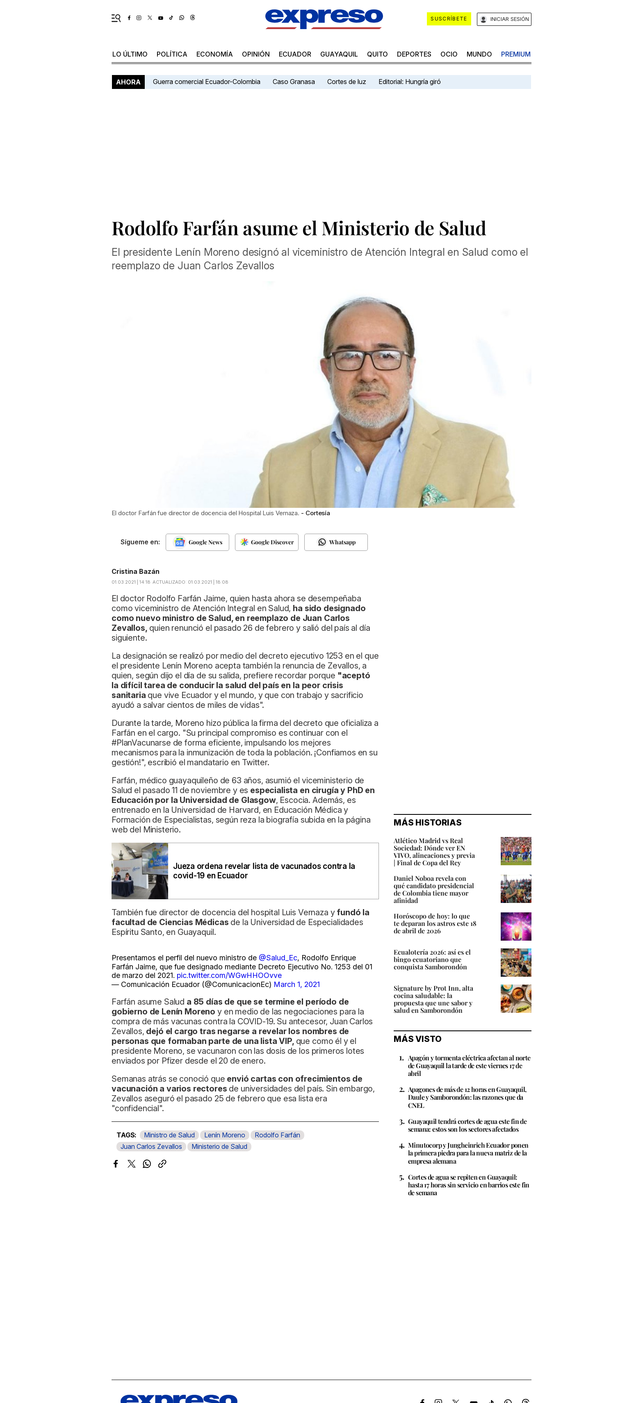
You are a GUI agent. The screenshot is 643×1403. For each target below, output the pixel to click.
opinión (256, 54)
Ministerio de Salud (219, 1146)
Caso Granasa (294, 81)
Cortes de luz (346, 81)
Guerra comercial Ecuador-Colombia (206, 81)
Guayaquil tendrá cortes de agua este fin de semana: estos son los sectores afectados (467, 1125)
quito (377, 54)
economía (214, 54)
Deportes (414, 54)
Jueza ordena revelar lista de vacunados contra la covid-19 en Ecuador (264, 871)
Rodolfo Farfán (277, 1135)
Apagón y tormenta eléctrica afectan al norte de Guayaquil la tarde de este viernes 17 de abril (469, 1065)
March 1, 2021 (297, 984)
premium (516, 54)
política (172, 54)
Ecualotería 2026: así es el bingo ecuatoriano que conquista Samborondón (432, 959)
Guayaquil (339, 54)
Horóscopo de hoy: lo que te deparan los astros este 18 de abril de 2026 (435, 923)
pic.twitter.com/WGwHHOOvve (229, 975)
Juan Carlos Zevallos (151, 1146)
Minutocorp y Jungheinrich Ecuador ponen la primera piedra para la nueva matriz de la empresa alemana (468, 1153)
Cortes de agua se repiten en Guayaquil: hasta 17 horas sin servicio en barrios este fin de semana (468, 1185)
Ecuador (295, 54)
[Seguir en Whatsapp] (336, 542)
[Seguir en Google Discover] (267, 542)
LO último (130, 54)
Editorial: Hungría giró (410, 81)
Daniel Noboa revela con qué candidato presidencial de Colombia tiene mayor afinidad (434, 889)
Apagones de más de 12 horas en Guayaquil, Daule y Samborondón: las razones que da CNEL (467, 1097)
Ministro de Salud (169, 1135)
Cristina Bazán (136, 571)
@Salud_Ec (278, 957)
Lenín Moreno (224, 1135)
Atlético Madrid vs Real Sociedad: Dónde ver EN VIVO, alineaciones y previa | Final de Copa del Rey (434, 851)
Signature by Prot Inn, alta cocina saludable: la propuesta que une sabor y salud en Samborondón (433, 999)
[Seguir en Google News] (197, 542)
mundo (479, 54)
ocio (449, 54)
